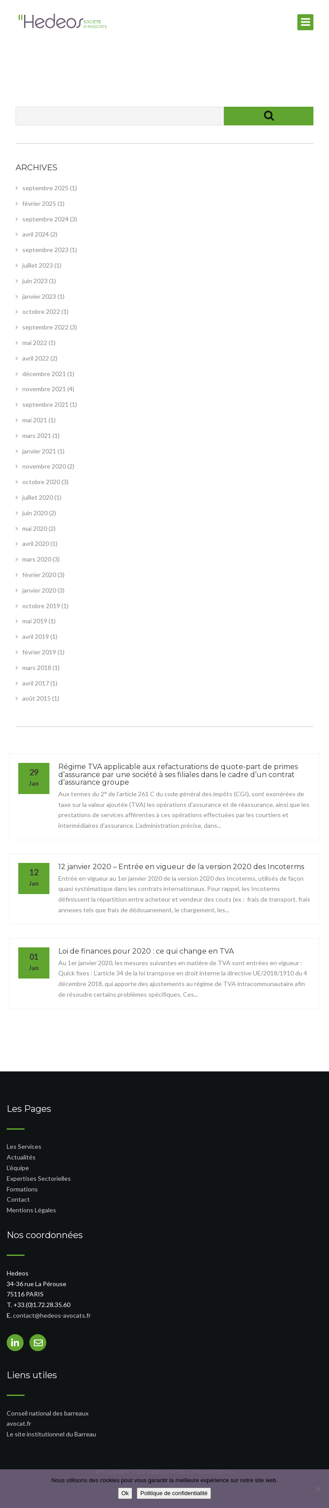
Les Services (24, 1146)
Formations (22, 1189)
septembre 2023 (45, 249)
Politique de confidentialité (173, 1493)
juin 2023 (35, 281)
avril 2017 (35, 683)
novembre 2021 (44, 389)
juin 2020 (35, 513)
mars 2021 (36, 435)
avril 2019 (35, 636)
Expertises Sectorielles (39, 1178)
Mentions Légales (31, 1210)
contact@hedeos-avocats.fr (52, 1315)
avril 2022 (35, 358)
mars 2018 (36, 667)
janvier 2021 (39, 451)
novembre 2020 (44, 466)
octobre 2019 (41, 606)
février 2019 (39, 652)
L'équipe (18, 1167)
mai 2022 (34, 342)
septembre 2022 (45, 327)
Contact (18, 1199)
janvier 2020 (39, 590)
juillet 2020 (37, 497)
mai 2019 (34, 621)
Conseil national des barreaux (48, 1413)
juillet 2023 (37, 265)
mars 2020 (36, 559)
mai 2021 (34, 420)
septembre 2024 (45, 219)
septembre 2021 (45, 404)
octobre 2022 (41, 311)
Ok (125, 1493)
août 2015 (36, 698)
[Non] (317, 1488)
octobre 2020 (41, 481)
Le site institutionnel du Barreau (51, 1434)
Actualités (21, 1157)
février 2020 (39, 574)
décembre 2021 (44, 373)
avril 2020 (35, 543)
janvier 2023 (39, 296)
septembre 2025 (45, 188)
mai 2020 (34, 528)
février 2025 (39, 203)
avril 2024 (35, 234)
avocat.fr (19, 1423)
